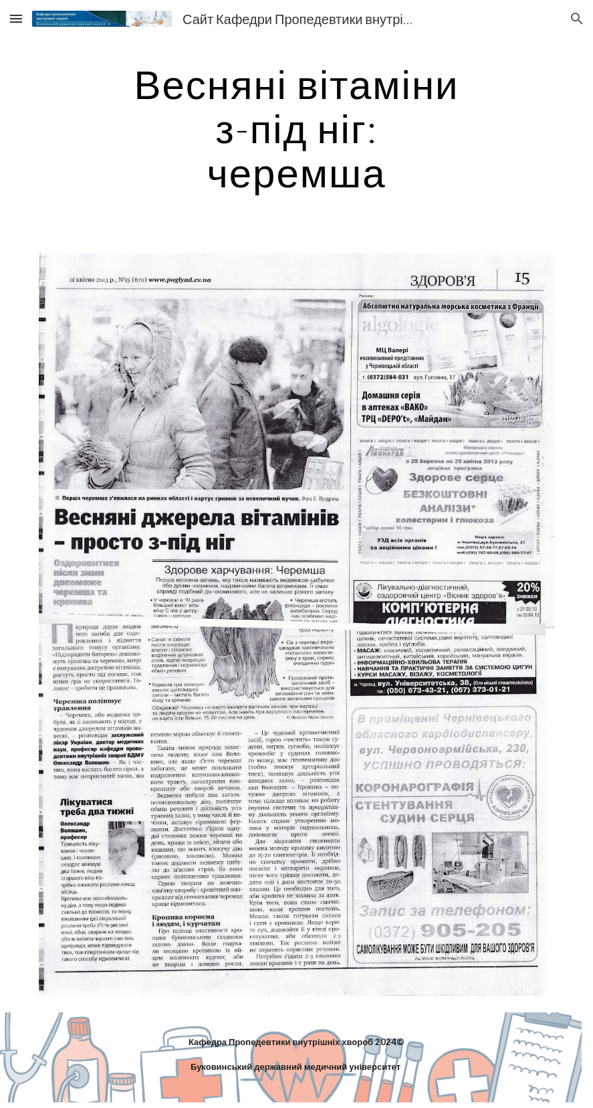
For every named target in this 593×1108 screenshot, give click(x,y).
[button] (16, 18)
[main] (297, 127)
